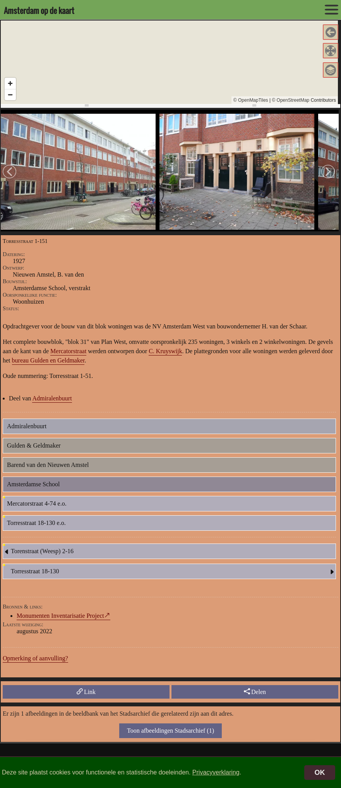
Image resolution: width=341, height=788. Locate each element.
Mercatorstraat (68, 351)
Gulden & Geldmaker (34, 445)
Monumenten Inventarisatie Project (60, 615)
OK (320, 772)
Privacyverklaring (216, 772)
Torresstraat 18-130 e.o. (36, 523)
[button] (330, 32)
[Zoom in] (10, 83)
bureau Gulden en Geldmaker (48, 360)
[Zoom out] (10, 94)
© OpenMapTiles (250, 100)
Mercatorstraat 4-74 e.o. (37, 503)
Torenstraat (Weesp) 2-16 (38, 552)
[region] (169, 62)
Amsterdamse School (33, 484)
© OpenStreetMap (290, 100)
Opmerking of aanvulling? (35, 658)
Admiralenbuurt (52, 398)
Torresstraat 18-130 (173, 572)
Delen (255, 691)
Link (86, 691)
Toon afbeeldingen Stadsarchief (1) (170, 730)
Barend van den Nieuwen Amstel (48, 465)
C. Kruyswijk (165, 351)
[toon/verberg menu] (331, 9)
